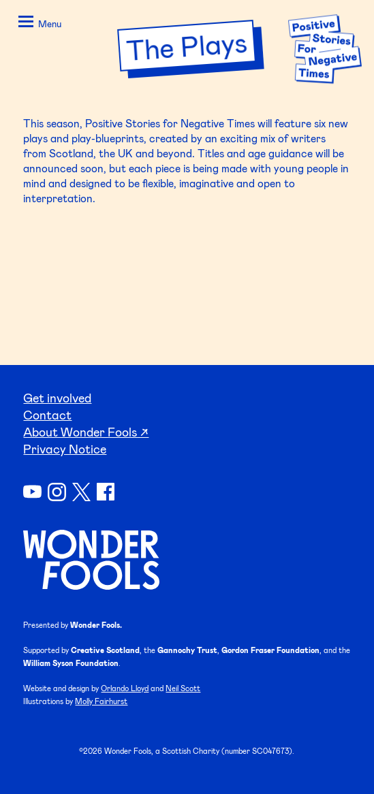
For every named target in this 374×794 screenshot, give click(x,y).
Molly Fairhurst (101, 701)
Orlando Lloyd (125, 688)
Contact (47, 414)
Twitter (81, 492)
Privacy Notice (64, 448)
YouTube (32, 492)
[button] (37, 24)
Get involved (57, 397)
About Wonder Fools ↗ (86, 431)
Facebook (106, 492)
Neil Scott (183, 688)
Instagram (57, 492)
